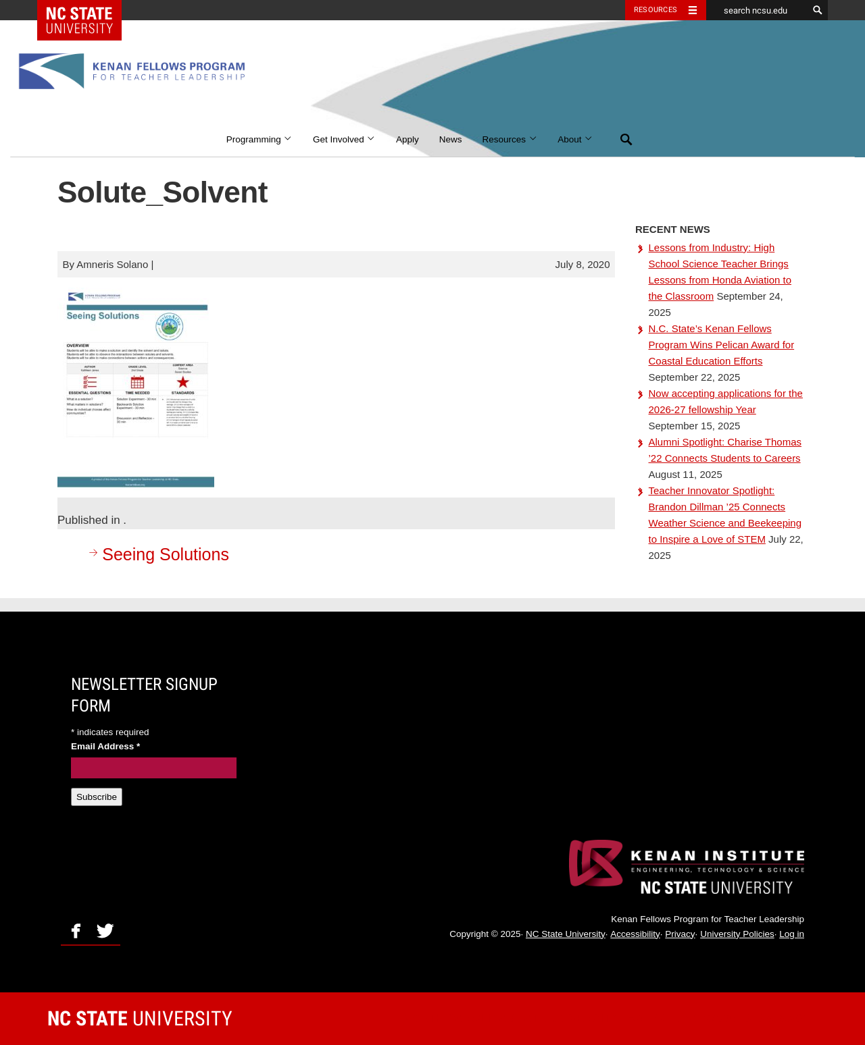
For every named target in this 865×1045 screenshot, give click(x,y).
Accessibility (635, 934)
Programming (259, 139)
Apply (407, 139)
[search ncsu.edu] (757, 10)
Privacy (680, 934)
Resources (510, 139)
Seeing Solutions (157, 554)
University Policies (737, 934)
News (450, 139)
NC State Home (88, 10)
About (575, 139)
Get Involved (344, 139)
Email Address (105, 746)
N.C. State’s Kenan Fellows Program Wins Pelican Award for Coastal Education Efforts (722, 345)
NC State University (566, 934)
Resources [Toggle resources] (655, 9)
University (139, 1018)
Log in (791, 934)
